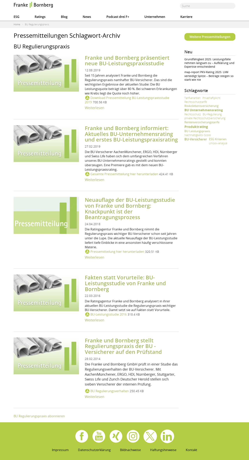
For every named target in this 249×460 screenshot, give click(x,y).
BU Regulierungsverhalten (109, 391)
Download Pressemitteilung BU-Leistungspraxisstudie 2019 (127, 100)
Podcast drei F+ (117, 17)
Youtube (99, 436)
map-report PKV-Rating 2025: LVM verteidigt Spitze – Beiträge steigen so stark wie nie (208, 75)
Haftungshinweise (163, 450)
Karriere (186, 17)
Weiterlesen (94, 107)
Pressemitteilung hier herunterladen (117, 251)
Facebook (82, 436)
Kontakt (191, 450)
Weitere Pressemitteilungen (209, 37)
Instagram (133, 436)
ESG (16, 17)
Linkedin (167, 436)
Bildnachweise (130, 450)
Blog (64, 17)
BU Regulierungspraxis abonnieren (39, 416)
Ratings (40, 17)
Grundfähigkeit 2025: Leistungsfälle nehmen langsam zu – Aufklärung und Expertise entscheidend (209, 62)
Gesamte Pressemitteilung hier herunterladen (124, 174)
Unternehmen (154, 17)
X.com (150, 436)
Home (17, 24)
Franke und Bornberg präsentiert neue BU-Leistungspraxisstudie (127, 60)
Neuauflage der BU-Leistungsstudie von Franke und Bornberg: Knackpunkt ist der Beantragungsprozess (130, 208)
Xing (116, 436)
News (87, 17)
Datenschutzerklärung (94, 450)
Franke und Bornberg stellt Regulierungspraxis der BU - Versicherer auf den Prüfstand (123, 346)
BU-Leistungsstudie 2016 (108, 314)
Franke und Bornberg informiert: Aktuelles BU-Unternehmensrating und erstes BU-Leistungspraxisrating (131, 133)
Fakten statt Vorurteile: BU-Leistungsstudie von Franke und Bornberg (125, 283)
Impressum (60, 450)
